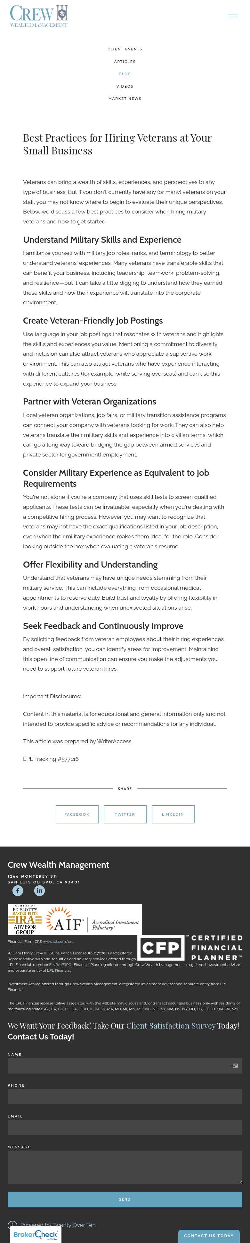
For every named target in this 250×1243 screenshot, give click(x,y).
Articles (125, 62)
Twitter (125, 814)
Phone (16, 1085)
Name (15, 1054)
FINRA (54, 964)
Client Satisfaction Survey (170, 1025)
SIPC (67, 964)
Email (15, 1116)
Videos (125, 86)
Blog (125, 74)
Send (125, 1199)
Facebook (77, 814)
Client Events (125, 49)
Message (19, 1146)
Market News (125, 99)
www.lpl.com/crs (58, 941)
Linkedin (173, 814)
